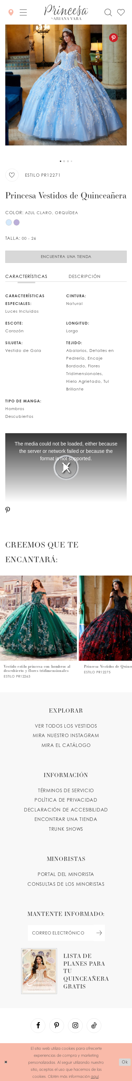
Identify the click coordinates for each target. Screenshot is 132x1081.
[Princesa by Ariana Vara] (66, 12)
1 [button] (60, 161)
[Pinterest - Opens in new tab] (113, 38)
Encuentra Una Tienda (66, 256)
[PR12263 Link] (39, 627)
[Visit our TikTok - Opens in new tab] (94, 1025)
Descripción (85, 276)
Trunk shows (66, 829)
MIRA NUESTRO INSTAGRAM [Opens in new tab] (66, 735)
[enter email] (66, 933)
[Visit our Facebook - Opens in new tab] (38, 1025)
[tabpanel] (66, 90)
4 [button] (71, 161)
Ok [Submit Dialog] (125, 1061)
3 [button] (68, 161)
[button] (23, 12)
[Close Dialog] (6, 1062)
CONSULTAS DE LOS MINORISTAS (65, 884)
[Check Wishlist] (120, 12)
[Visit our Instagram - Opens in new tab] (75, 1025)
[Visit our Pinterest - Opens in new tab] (56, 1025)
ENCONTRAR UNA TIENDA (65, 819)
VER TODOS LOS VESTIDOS (66, 726)
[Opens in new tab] (66, 971)
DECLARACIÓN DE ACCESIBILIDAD (66, 810)
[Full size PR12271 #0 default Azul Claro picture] (66, 90)
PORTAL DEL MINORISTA (66, 874)
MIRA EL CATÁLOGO (66, 745)
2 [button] (64, 161)
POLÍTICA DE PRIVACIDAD (66, 800)
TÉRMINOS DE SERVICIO (66, 790)
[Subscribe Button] (99, 933)
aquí (95, 1076)
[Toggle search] (107, 12)
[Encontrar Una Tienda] (11, 12)
